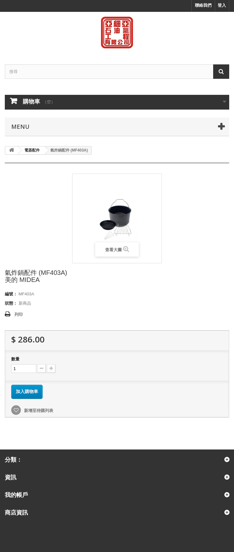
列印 (18, 314)
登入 (222, 5)
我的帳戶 (16, 494)
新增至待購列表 (38, 410)
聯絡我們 (203, 5)
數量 (15, 359)
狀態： (11, 303)
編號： (11, 294)
